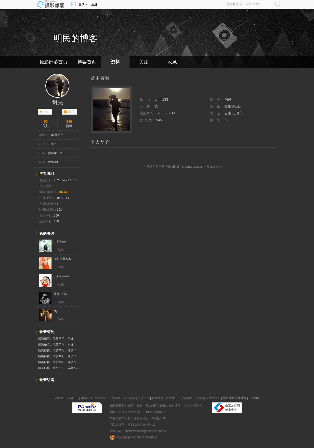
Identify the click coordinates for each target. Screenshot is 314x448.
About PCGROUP (66, 398)
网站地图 (214, 398)
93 (46, 121)
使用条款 (158, 398)
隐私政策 (101, 398)
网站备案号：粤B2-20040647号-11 (132, 424)
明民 (57, 102)
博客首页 (87, 61)
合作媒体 (129, 398)
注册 (94, 4)
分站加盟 (186, 398)
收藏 (172, 61)
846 (69, 121)
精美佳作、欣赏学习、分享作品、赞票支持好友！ (59, 350)
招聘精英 (200, 398)
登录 (81, 4)
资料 (115, 61)
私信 (72, 111)
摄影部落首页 (53, 61)
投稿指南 (143, 398)
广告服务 (115, 398)
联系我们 (172, 398)
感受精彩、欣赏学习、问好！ (57, 338)
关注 (143, 61)
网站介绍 (87, 398)
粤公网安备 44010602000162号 (133, 437)
